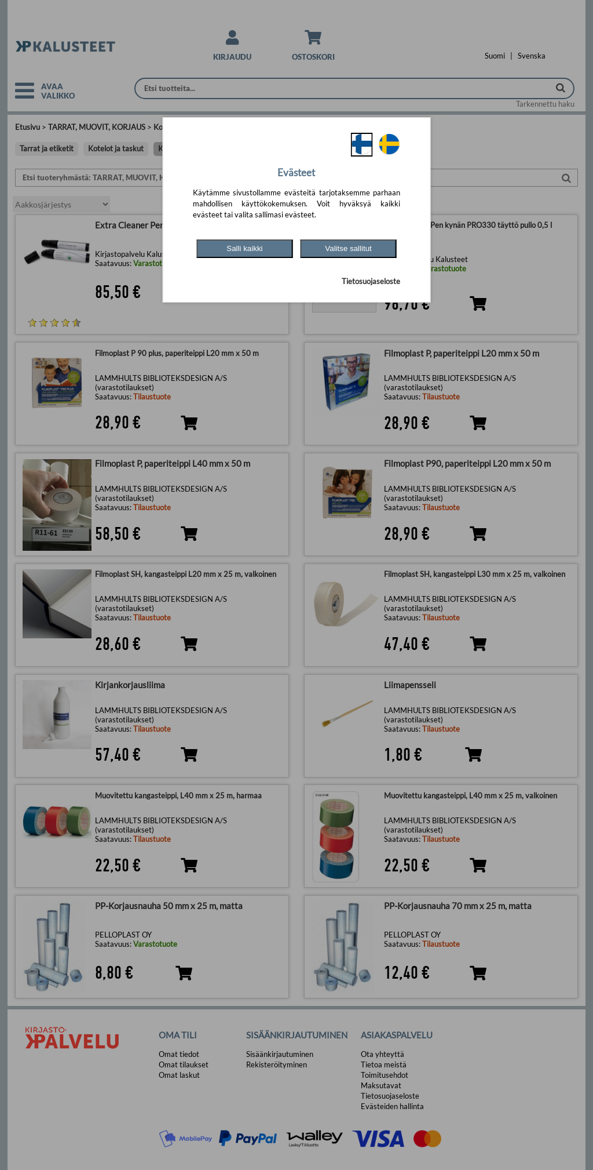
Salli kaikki (244, 248)
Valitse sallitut (348, 248)
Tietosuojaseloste (371, 281)
